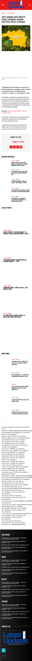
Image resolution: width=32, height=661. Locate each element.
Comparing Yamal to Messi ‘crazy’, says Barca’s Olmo (19, 181)
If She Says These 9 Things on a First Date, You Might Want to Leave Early (20, 362)
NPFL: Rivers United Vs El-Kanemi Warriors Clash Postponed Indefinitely (20, 387)
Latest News (10, 13)
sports (14, 384)
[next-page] (5, 421)
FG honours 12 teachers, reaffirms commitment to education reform (18, 199)
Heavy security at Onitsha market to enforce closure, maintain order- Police (19, 164)
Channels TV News (18, 142)
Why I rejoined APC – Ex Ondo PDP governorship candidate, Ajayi (20, 375)
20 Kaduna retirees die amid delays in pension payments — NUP (19, 173)
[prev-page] (3, 421)
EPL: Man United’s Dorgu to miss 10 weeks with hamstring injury (20, 190)
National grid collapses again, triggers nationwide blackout (20, 413)
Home (3, 13)
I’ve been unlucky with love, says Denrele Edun (20, 400)
